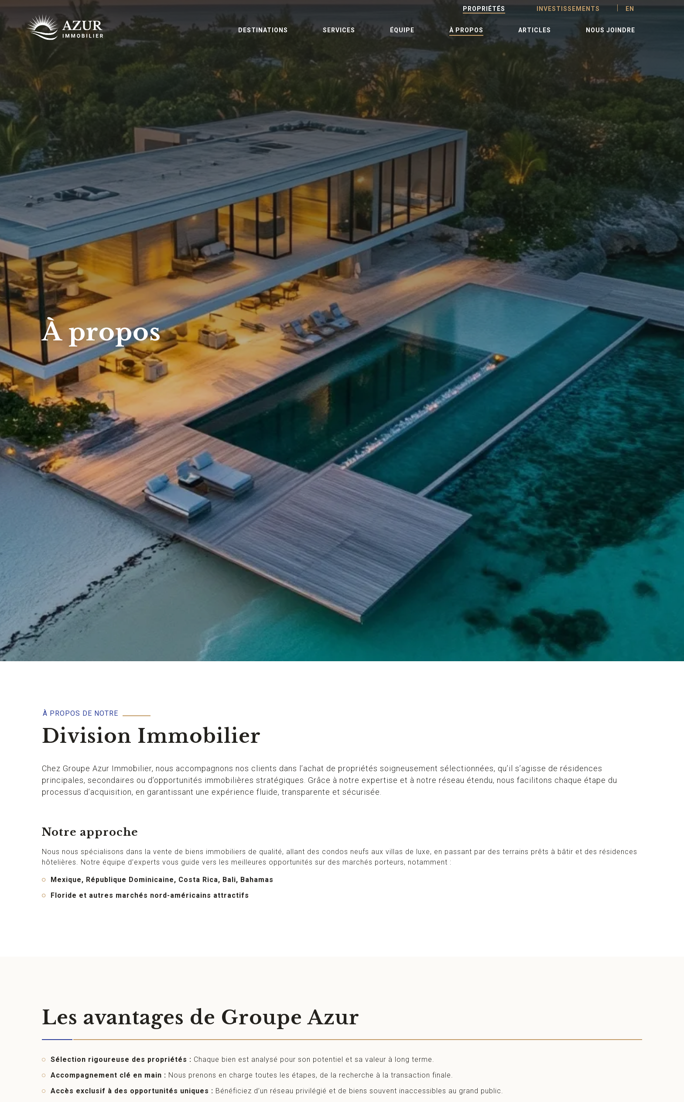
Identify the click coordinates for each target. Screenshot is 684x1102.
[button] (263, 30)
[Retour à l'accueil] (54, 27)
